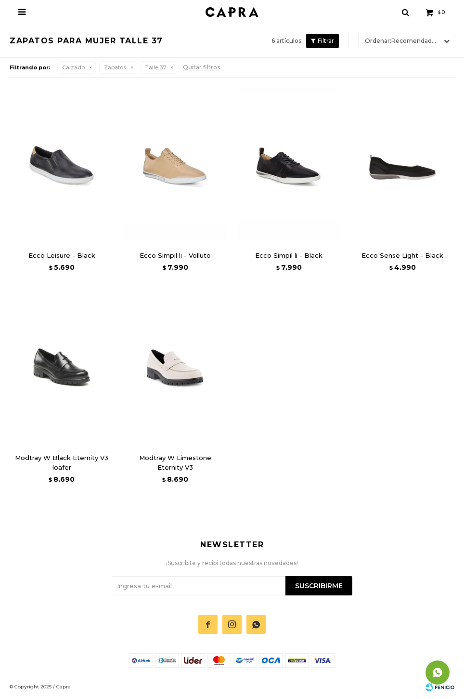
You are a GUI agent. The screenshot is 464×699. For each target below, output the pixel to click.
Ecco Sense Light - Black (402, 255)
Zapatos (115, 67)
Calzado (73, 67)
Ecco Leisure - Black (61, 255)
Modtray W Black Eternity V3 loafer (61, 462)
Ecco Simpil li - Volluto (175, 255)
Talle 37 (155, 67)
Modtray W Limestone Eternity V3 (175, 462)
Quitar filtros (201, 67)
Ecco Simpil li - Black (288, 255)
